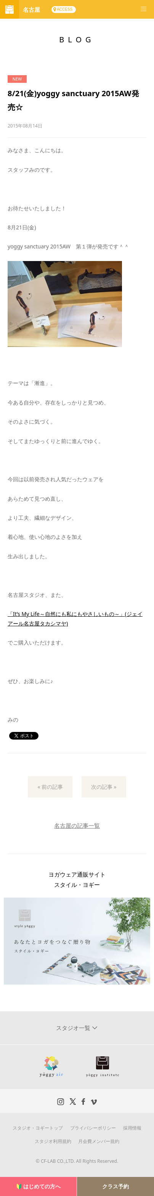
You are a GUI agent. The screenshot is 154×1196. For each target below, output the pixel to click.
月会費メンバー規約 (98, 1141)
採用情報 (132, 1128)
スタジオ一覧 (74, 1028)
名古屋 (31, 9)
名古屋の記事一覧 (77, 825)
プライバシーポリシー (93, 1128)
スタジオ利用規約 (53, 1141)
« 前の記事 (50, 786)
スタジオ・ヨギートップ (38, 1128)
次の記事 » (104, 786)
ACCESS (64, 9)
